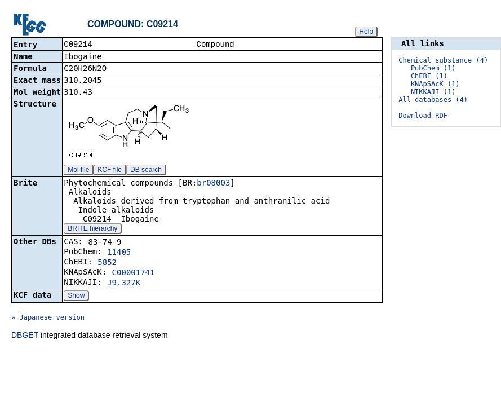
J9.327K (123, 283)
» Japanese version (48, 319)
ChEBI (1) (429, 76)
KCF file (109, 171)
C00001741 (133, 273)
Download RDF (422, 116)
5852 (107, 263)
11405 (119, 253)
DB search (146, 171)
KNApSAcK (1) (435, 84)
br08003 (213, 183)
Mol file (78, 171)
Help (366, 32)
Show (76, 297)
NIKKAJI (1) (433, 92)
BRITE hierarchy (92, 229)
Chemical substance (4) (443, 60)
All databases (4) (433, 100)
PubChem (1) (433, 68)
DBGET (24, 336)
